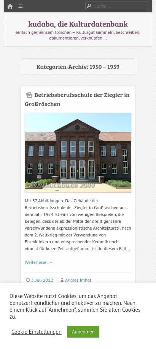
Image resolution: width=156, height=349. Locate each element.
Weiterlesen (39, 262)
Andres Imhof (78, 280)
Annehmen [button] (83, 331)
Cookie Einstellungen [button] (36, 331)
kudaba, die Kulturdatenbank (77, 23)
